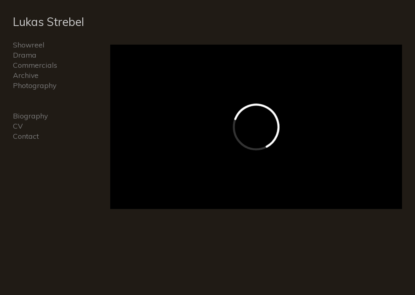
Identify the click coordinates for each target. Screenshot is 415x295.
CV (18, 125)
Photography (34, 85)
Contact (26, 135)
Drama (24, 54)
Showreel (29, 44)
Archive (26, 75)
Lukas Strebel (48, 22)
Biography (30, 115)
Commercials (35, 64)
